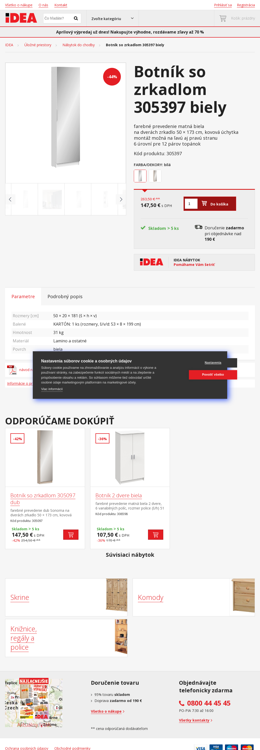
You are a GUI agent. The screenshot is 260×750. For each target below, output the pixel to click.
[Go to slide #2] (52, 199)
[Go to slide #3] (79, 199)
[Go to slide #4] (105, 199)
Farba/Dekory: (148, 164)
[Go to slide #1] (25, 199)
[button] (113, 18)
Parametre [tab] (23, 296)
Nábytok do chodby (78, 45)
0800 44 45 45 (209, 703)
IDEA (9, 45)
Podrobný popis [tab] (65, 296)
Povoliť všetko (194, 374)
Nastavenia (194, 362)
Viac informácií (52, 389)
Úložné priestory (37, 45)
